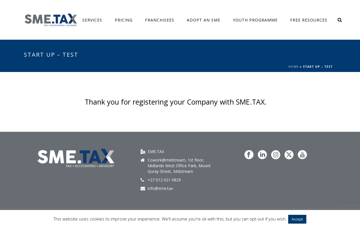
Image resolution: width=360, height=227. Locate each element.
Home (293, 67)
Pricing (124, 20)
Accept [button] (297, 219)
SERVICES (92, 20)
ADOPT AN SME (203, 20)
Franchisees (159, 20)
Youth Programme (255, 20)
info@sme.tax (160, 188)
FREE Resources (308, 20)
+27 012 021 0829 (164, 180)
